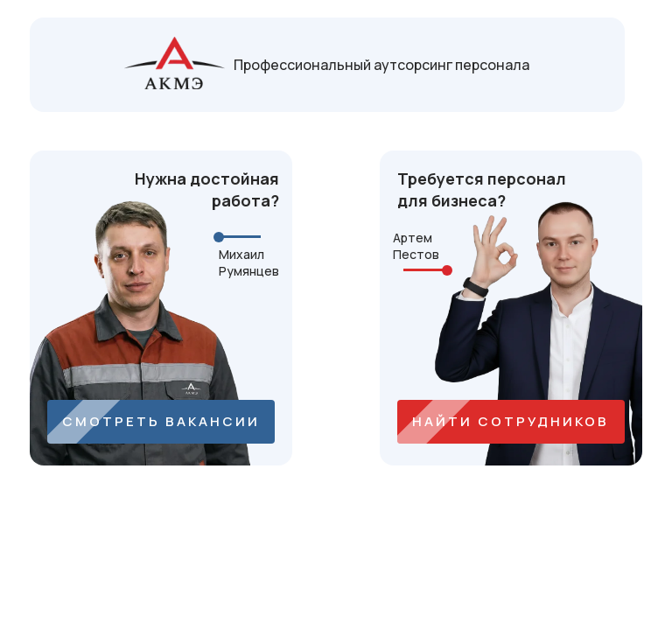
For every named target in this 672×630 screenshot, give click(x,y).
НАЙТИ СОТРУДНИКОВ (510, 421)
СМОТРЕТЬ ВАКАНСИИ (161, 421)
